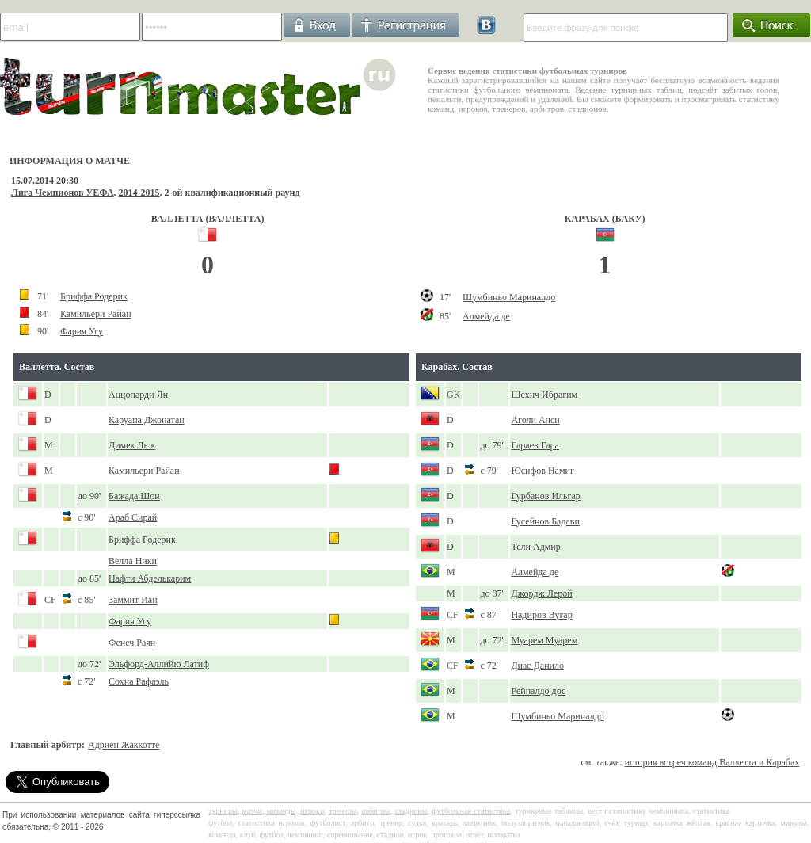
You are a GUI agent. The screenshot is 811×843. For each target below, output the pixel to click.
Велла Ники (133, 560)
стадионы (410, 811)
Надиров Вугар (541, 614)
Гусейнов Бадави (545, 521)
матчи (252, 811)
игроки (313, 811)
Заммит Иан (133, 599)
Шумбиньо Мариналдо (509, 297)
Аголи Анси (535, 419)
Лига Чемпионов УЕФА (62, 192)
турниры (223, 811)
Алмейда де (486, 316)
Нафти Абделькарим (150, 578)
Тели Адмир (535, 546)
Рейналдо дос (538, 690)
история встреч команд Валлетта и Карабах (712, 762)
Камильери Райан (95, 313)
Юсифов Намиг (542, 470)
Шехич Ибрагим (544, 394)
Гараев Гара (535, 445)
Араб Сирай (133, 517)
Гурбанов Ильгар (545, 496)
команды (281, 811)
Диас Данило (537, 665)
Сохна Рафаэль (139, 681)
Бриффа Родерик (94, 296)
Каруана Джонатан (147, 419)
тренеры (342, 811)
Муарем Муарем (544, 640)
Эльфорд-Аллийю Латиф (159, 663)
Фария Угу (81, 331)
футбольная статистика (471, 811)
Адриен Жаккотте (123, 744)
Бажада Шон (134, 496)
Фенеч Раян (132, 642)
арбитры (375, 811)
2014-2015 (139, 192)
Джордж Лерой (541, 593)
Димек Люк (132, 445)
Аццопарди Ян (138, 394)
